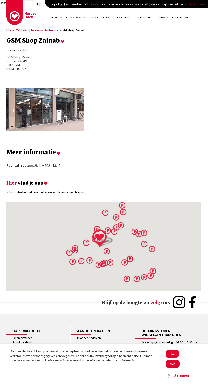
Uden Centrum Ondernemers (116, 4)
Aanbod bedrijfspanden (147, 4)
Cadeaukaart (181, 17)
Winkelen (56, 17)
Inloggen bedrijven (89, 338)
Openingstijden (60, 4)
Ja (172, 354)
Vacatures (199, 4)
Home (10, 30)
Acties (188, 4)
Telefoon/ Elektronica (44, 30)
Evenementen (145, 17)
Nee (173, 364)
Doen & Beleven (99, 17)
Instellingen (178, 375)
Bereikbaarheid (79, 4)
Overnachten (123, 17)
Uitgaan (163, 17)
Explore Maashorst (172, 4)
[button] (150, 275)
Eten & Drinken (75, 17)
